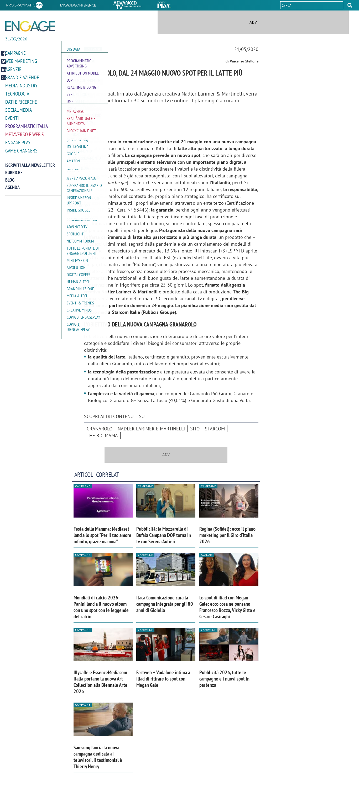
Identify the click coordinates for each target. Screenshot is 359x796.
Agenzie (13, 71)
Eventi (12, 120)
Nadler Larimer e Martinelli (151, 429)
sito (195, 429)
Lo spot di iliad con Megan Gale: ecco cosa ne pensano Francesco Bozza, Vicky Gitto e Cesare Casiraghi (227, 607)
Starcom (215, 429)
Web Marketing (21, 63)
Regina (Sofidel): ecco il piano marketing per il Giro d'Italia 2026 (227, 535)
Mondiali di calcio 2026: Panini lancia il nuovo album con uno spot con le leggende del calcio (101, 607)
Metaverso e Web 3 (24, 136)
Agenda (12, 189)
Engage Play (17, 144)
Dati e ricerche (21, 103)
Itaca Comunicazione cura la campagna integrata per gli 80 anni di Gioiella (164, 603)
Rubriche (14, 174)
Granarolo (99, 429)
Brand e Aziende (22, 79)
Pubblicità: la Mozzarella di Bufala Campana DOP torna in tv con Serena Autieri (163, 535)
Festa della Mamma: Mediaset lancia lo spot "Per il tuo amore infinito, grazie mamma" (102, 535)
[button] (350, 5)
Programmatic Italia (26, 128)
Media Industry (21, 87)
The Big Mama (102, 436)
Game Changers (21, 152)
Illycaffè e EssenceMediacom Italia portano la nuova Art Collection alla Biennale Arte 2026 (100, 681)
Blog (9, 182)
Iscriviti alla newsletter (30, 167)
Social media (18, 111)
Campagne (15, 54)
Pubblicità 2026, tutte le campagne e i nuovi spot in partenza (224, 678)
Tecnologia (17, 95)
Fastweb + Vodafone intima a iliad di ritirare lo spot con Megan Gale (163, 678)
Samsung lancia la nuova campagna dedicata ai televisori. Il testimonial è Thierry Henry (98, 756)
